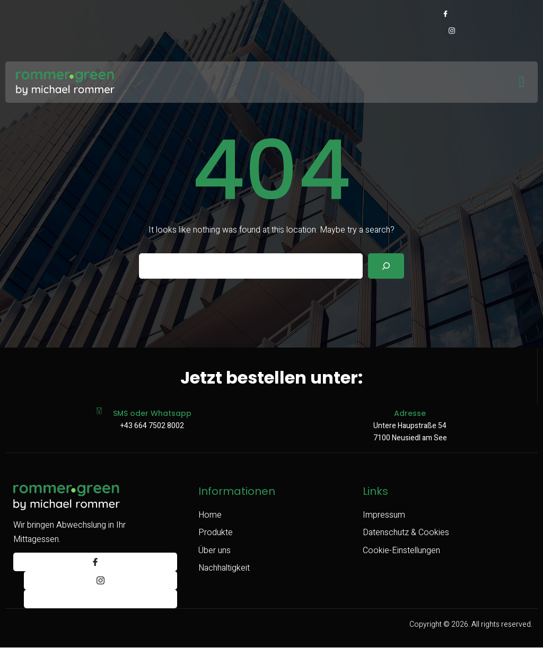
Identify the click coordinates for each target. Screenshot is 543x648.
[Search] (386, 266)
